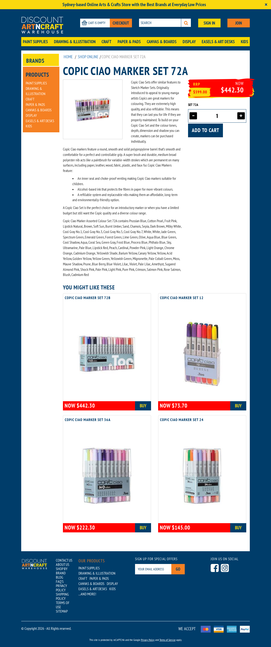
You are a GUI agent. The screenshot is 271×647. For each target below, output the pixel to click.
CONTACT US (64, 560)
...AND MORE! (87, 594)
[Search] (186, 23)
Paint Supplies (35, 41)
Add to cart (205, 130)
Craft (106, 41)
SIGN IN (209, 23)
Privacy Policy (148, 640)
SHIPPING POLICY (62, 596)
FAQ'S (60, 581)
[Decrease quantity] (193, 115)
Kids (244, 41)
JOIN (238, 23)
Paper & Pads (129, 41)
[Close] (266, 4)
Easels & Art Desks (218, 41)
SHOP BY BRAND (61, 570)
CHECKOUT (121, 23)
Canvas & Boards (162, 41)
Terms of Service (168, 640)
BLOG (59, 577)
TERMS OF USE (63, 604)
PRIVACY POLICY (61, 587)
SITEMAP (62, 611)
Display (189, 41)
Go (178, 569)
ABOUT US (62, 564)
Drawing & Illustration (75, 41)
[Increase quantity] (241, 115)
